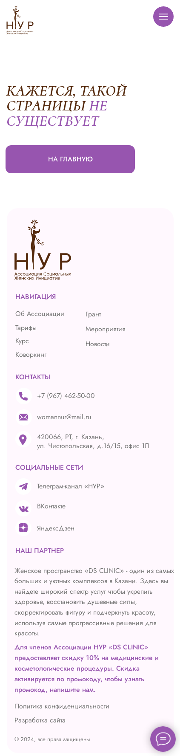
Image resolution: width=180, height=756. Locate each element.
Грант (93, 314)
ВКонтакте (51, 506)
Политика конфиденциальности (61, 706)
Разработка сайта (40, 720)
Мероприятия (106, 329)
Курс (22, 341)
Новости (98, 344)
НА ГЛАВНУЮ (70, 159)
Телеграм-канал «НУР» (70, 486)
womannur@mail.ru (64, 417)
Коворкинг (30, 354)
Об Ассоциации (39, 314)
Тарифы (26, 328)
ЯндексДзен (55, 528)
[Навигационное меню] (163, 17)
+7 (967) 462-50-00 (66, 396)
